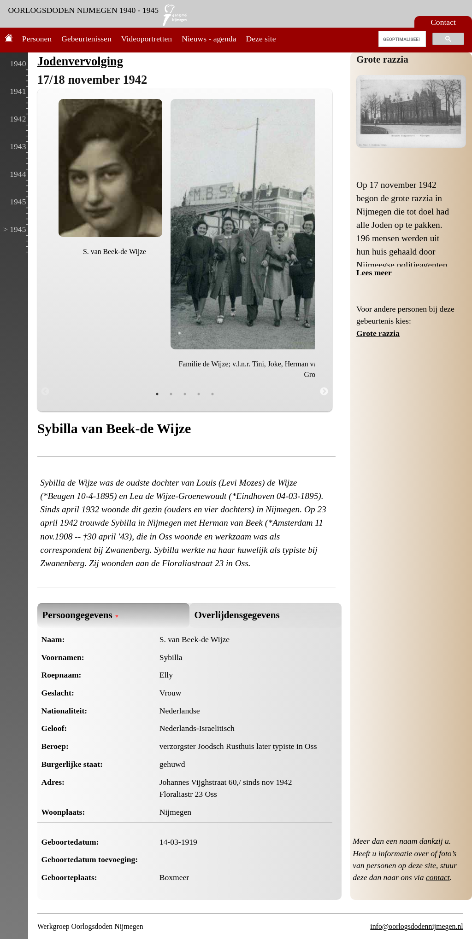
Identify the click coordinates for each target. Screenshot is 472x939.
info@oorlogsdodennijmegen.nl (416, 926)
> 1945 (14, 229)
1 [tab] (157, 394)
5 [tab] (212, 394)
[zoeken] (401, 39)
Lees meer (374, 272)
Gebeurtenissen (86, 38)
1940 (18, 63)
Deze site (261, 38)
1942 (18, 118)
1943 (18, 146)
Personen (37, 38)
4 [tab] (198, 394)
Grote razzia (382, 59)
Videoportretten (146, 38)
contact (438, 877)
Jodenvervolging (80, 61)
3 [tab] (184, 394)
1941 (18, 91)
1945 (18, 201)
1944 (18, 174)
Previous (45, 391)
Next (324, 391)
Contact (443, 22)
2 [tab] (171, 394)
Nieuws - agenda (209, 38)
